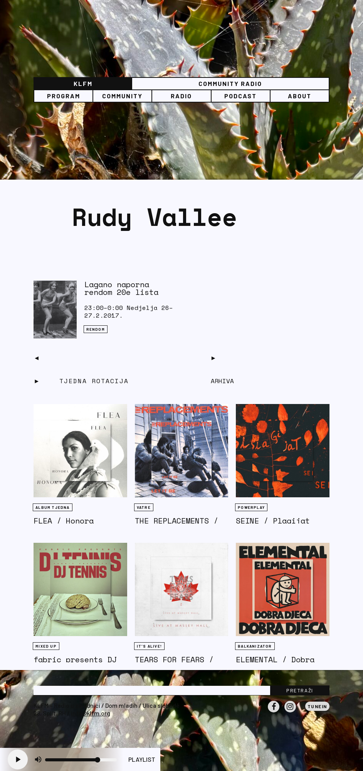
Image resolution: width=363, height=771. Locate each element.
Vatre (144, 507)
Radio (181, 95)
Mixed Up (46, 646)
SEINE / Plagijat (273, 520)
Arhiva (222, 381)
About (299, 95)
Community (122, 95)
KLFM (83, 83)
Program (63, 95)
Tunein (317, 706)
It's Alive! (149, 646)
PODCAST (240, 95)
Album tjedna (52, 507)
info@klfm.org (90, 713)
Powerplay (251, 507)
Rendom (95, 329)
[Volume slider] (81, 759)
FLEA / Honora (64, 520)
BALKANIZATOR (255, 646)
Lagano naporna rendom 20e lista (121, 288)
